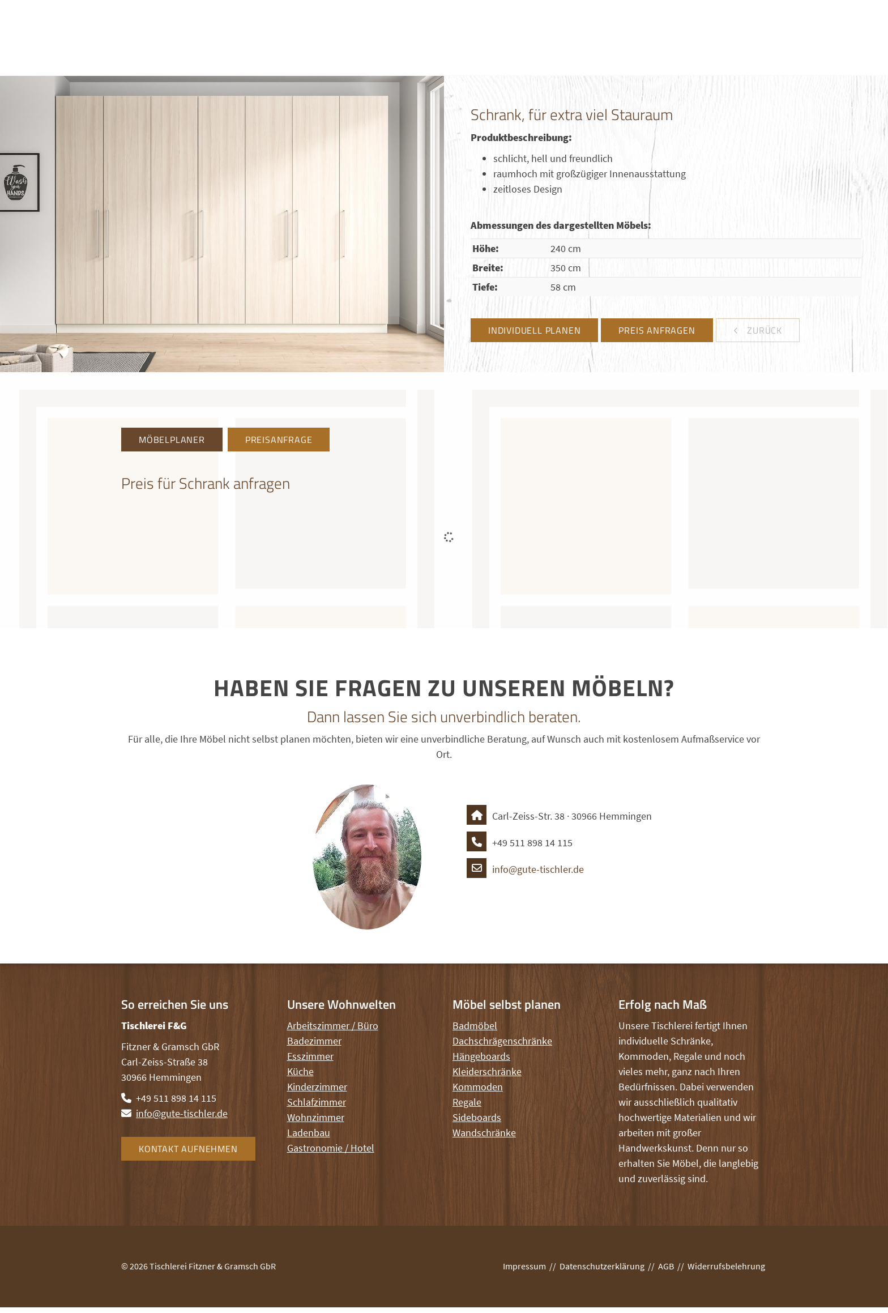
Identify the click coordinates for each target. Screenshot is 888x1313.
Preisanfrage (279, 439)
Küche (300, 1071)
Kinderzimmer (317, 1086)
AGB (666, 1266)
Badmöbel (474, 1025)
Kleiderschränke (487, 1071)
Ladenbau (308, 1132)
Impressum (524, 1266)
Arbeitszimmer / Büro (332, 1025)
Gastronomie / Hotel (330, 1147)
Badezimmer (314, 1040)
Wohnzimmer (315, 1117)
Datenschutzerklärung (602, 1266)
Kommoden (477, 1086)
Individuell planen (534, 330)
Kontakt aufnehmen (188, 1149)
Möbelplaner (172, 439)
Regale (466, 1102)
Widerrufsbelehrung (726, 1266)
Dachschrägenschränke (502, 1040)
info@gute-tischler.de (525, 869)
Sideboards (476, 1117)
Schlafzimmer (316, 1102)
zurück (763, 330)
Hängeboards (481, 1056)
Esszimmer (310, 1056)
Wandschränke (484, 1132)
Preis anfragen (656, 330)
